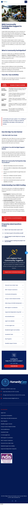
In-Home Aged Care (14, 325)
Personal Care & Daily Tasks (14, 285)
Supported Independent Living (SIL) (14, 312)
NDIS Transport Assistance (14, 289)
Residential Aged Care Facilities (14, 330)
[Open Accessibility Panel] (26, 252)
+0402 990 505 (14, 366)
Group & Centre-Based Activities (14, 298)
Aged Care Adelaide (14, 321)
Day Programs (14, 339)
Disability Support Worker (14, 343)
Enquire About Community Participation (14, 272)
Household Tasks (14, 334)
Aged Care (3, 412)
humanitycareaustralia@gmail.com (11, 398)
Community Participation (14, 294)
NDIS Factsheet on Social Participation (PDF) (13, 218)
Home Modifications (14, 316)
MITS (10, 497)
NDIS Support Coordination (14, 307)
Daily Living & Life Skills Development (14, 303)
